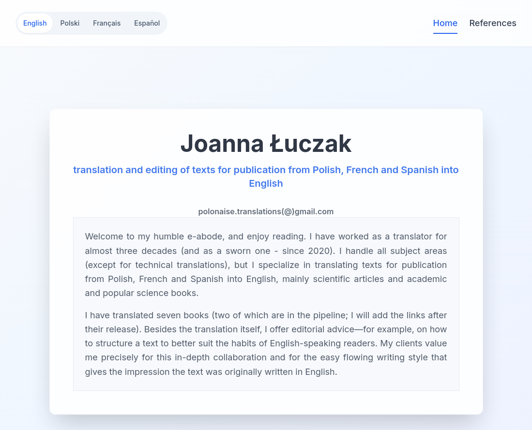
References (493, 23)
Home (445, 24)
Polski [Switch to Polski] (70, 23)
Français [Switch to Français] (107, 23)
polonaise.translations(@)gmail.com (266, 213)
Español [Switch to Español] (147, 23)
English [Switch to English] (35, 23)
